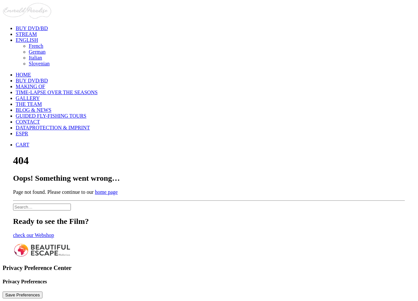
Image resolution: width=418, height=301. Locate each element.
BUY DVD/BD (32, 80)
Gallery (28, 98)
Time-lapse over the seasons (57, 92)
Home (23, 74)
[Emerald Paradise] (209, 11)
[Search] (42, 206)
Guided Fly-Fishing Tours (51, 116)
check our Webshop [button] (33, 235)
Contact (28, 122)
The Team (29, 104)
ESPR (22, 133)
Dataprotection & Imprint (53, 127)
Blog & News (33, 110)
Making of (30, 86)
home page (106, 192)
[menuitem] (215, 28)
